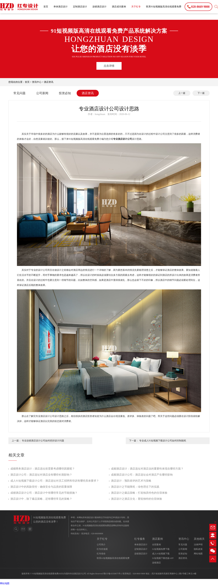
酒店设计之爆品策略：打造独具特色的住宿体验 (139, 492)
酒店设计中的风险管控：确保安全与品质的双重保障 (41, 486)
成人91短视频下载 (161, 553)
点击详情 (109, 65)
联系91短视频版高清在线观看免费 (163, 6)
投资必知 (65, 93)
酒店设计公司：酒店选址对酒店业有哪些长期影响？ (41, 474)
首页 (45, 6)
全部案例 (156, 544)
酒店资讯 (48, 82)
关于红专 (136, 6)
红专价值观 (102, 549)
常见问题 (19, 93)
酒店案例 (157, 538)
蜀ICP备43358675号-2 (112, 573)
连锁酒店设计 (99, 6)
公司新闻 (42, 93)
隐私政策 (198, 549)
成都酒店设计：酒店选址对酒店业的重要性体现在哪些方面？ (147, 468)
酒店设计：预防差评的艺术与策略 (131, 480)
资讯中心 (36, 82)
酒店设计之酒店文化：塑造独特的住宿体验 (136, 498)
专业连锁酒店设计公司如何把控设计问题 (43, 440)
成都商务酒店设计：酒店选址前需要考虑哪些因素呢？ (42, 468)
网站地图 (198, 553)
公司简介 (101, 544)
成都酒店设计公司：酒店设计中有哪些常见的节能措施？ (43, 492)
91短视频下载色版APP (163, 558)
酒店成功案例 (119, 6)
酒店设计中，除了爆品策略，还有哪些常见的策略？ (41, 498)
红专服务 (139, 538)
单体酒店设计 (60, 6)
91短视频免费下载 (161, 549)
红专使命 (101, 553)
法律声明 (198, 544)
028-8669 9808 (139, 573)
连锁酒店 (156, 562)
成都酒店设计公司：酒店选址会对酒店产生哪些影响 (142, 474)
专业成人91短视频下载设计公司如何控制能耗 (162, 440)
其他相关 (199, 538)
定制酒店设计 (80, 6)
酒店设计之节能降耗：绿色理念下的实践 (135, 486)
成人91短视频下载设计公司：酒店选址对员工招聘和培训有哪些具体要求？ (54, 480)
